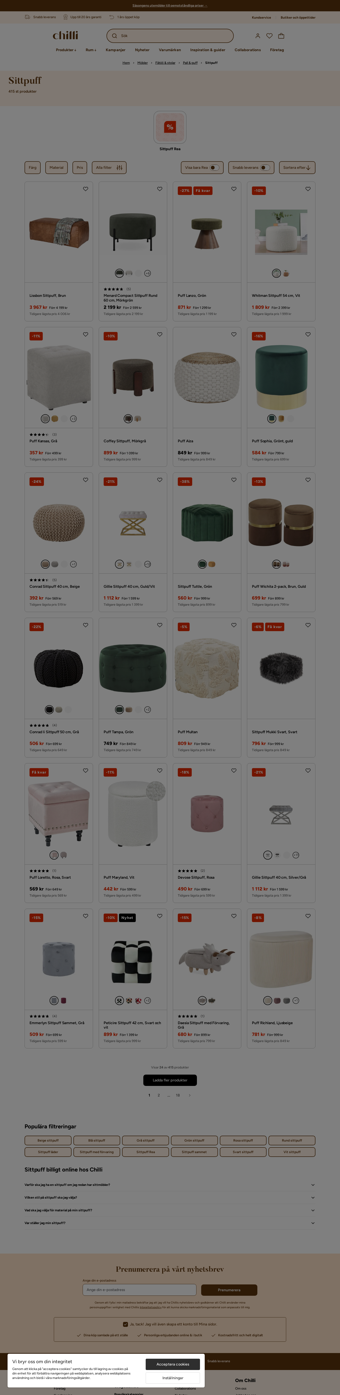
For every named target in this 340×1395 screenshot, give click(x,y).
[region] (106, 1370)
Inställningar (172, 1378)
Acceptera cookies (173, 1364)
